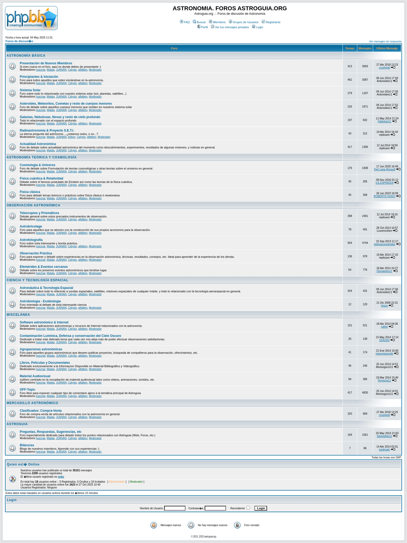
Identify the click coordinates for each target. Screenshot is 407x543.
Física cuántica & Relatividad (41, 178)
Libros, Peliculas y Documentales (45, 363)
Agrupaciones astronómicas (41, 349)
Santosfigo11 (384, 436)
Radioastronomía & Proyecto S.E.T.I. (47, 130)
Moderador (95, 69)
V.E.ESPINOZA (384, 182)
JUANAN (61, 69)
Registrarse (271, 22)
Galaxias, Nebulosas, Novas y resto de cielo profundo (60, 117)
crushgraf (384, 67)
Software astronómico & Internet (44, 322)
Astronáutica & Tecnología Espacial (46, 288)
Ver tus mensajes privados (230, 27)
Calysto (72, 69)
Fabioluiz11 (384, 121)
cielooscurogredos (384, 244)
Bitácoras (27, 445)
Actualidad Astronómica (38, 144)
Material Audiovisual (35, 376)
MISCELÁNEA (18, 315)
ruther (384, 326)
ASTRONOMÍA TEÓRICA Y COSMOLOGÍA (42, 157)
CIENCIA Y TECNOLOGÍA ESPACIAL (37, 280)
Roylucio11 (384, 380)
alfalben (82, 69)
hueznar (41, 69)
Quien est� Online (23, 464)
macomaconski (384, 353)
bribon (71, 136)
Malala (50, 69)
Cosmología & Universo (37, 165)
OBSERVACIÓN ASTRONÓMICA (34, 205)
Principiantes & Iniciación (39, 77)
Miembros (217, 22)
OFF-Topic (27, 389)
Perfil (202, 27)
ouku (61, 476)
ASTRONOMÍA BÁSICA (26, 55)
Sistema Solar (30, 90)
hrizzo (384, 305)
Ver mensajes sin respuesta (385, 41)
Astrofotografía (31, 240)
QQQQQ (384, 340)
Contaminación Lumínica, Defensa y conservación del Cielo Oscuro (70, 336)
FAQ (185, 22)
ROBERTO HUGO (384, 196)
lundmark (384, 449)
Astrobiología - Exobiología (40, 301)
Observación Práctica (36, 253)
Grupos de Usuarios (244, 22)
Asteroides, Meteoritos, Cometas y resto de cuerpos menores (66, 103)
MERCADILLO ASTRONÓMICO (32, 403)
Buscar (199, 22)
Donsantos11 (384, 271)
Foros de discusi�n (19, 41)
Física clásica (30, 192)
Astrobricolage (31, 226)
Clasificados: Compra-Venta (41, 411)
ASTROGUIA (17, 424)
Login (257, 27)
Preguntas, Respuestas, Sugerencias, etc (51, 432)
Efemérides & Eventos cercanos (44, 267)
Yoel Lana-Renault (384, 169)
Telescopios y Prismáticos (39, 213)
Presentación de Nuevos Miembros (46, 63)
